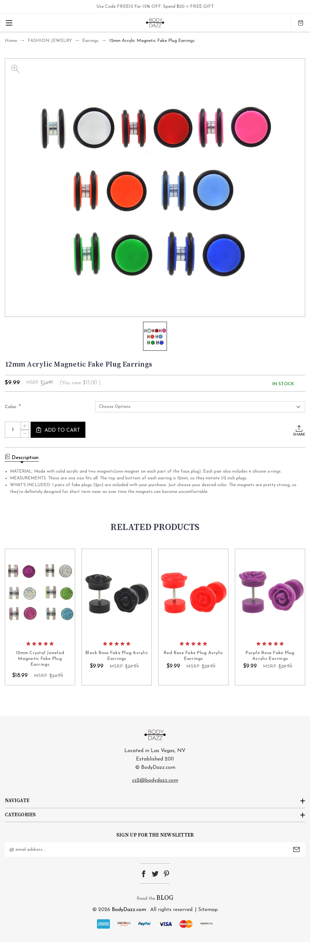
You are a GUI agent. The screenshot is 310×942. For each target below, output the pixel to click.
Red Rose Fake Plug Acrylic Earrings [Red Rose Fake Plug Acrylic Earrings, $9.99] (193, 656)
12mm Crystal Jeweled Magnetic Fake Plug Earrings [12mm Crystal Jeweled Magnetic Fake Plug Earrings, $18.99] (40, 659)
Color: (13, 407)
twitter (155, 873)
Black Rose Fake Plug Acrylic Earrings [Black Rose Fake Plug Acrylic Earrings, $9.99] (116, 656)
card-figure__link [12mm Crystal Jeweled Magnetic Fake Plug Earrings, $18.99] (40, 593)
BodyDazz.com (129, 909)
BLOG (164, 898)
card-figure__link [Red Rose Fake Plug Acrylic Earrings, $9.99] (193, 593)
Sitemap (208, 909)
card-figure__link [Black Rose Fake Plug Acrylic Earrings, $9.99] (116, 593)
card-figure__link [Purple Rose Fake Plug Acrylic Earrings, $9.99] (270, 593)
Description (22, 457)
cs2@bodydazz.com (155, 780)
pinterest (166, 873)
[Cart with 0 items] (301, 23)
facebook (143, 873)
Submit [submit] (296, 849)
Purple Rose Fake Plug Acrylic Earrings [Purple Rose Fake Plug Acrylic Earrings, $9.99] (270, 656)
